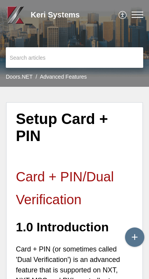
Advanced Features (63, 77)
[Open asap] (133, 263)
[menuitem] (123, 15)
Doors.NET (19, 77)
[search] (74, 57)
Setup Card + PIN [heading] (62, 127)
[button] (123, 15)
